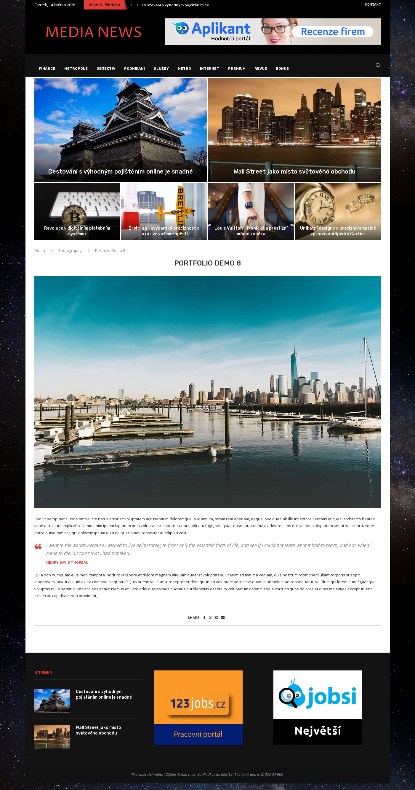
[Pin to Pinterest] (216, 624)
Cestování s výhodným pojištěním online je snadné (188, 5)
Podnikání (134, 68)
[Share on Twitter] (210, 624)
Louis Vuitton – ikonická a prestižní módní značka (251, 238)
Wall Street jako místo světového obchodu (294, 178)
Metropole (76, 68)
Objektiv (106, 68)
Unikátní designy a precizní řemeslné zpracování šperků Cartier (338, 238)
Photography (70, 257)
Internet (209, 68)
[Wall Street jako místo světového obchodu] (294, 137)
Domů (40, 257)
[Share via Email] (223, 624)
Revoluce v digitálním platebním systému (77, 238)
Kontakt (373, 5)
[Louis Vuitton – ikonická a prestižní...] (251, 218)
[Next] (137, 4)
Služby (161, 68)
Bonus (282, 68)
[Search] (378, 68)
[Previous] (131, 4)
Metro (184, 68)
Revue (260, 68)
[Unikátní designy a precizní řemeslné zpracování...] (338, 218)
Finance (47, 68)
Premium (237, 68)
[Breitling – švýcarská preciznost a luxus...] (164, 218)
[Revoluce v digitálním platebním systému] (77, 218)
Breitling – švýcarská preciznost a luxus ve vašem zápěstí (164, 238)
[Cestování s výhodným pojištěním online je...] (120, 137)
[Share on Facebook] (205, 624)
